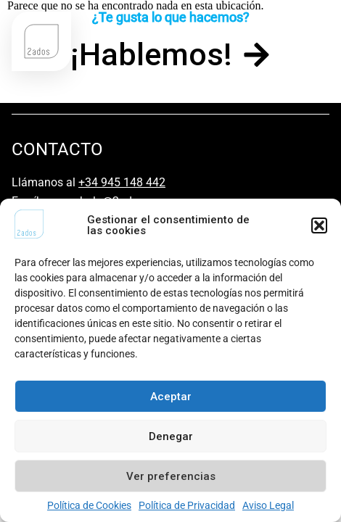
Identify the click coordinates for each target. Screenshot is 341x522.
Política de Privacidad (187, 505)
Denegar (171, 436)
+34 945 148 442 (121, 182)
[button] (319, 225)
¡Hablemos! (151, 54)
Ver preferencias (170, 476)
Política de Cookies (89, 505)
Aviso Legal (268, 505)
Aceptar (171, 396)
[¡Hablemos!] (256, 55)
